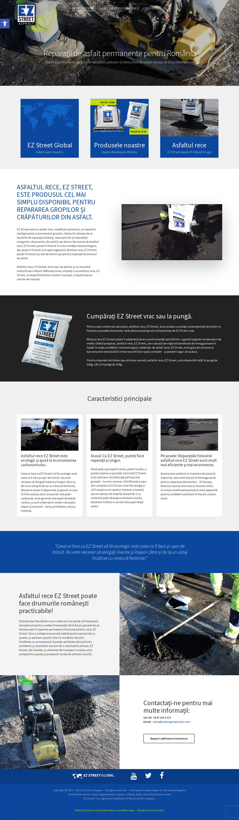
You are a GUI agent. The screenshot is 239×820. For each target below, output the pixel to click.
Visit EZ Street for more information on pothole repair (105, 810)
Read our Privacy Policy (151, 810)
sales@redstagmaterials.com (171, 727)
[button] (5, 23)
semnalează (43, 647)
